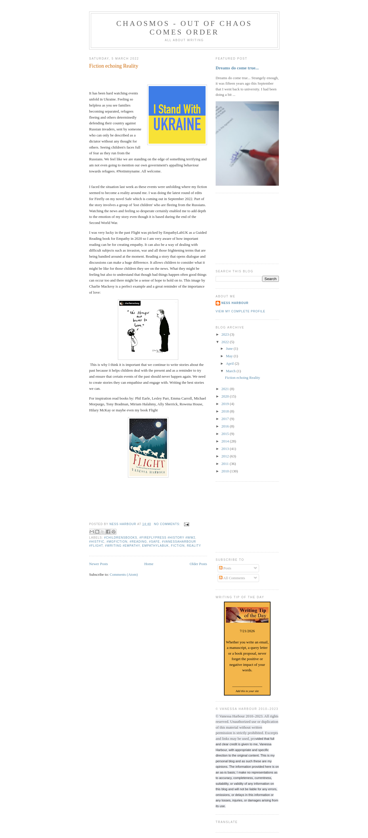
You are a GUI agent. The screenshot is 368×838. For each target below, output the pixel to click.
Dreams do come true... (237, 67)
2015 (225, 434)
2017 (225, 419)
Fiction (178, 545)
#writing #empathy (122, 545)
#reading (138, 541)
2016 (225, 426)
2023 (225, 334)
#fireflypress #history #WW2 (167, 537)
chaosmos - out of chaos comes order (184, 27)
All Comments (232, 578)
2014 (225, 441)
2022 (225, 342)
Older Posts (198, 564)
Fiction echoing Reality (113, 66)
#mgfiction (117, 541)
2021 (225, 389)
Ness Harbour (234, 303)
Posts (225, 568)
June (230, 348)
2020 (225, 396)
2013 (225, 448)
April (230, 363)
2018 (225, 411)
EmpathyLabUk (155, 545)
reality (194, 545)
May (230, 356)
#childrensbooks (120, 537)
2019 (225, 404)
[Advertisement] (244, 227)
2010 (225, 471)
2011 (225, 463)
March (231, 371)
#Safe (154, 541)
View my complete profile (240, 311)
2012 (225, 456)
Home (149, 564)
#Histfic (96, 541)
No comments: (167, 524)
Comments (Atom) (124, 574)
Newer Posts (98, 564)
